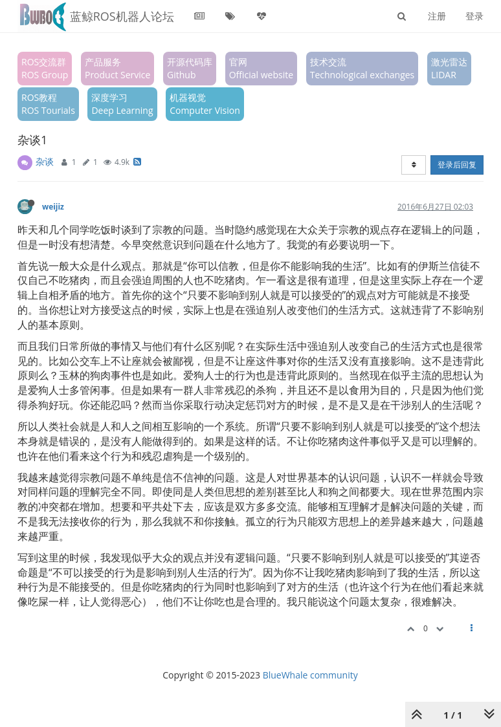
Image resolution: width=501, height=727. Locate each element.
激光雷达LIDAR (449, 68)
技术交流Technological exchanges (362, 68)
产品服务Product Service (117, 68)
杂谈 (45, 161)
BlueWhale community (310, 675)
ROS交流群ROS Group (44, 68)
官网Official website (261, 68)
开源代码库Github (189, 68)
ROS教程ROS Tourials (48, 103)
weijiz (53, 206)
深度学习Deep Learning (122, 103)
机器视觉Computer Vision (205, 103)
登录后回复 (457, 164)
